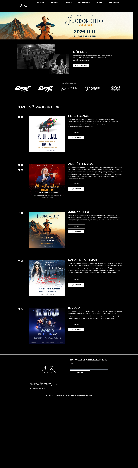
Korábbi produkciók (84, 2)
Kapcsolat (99, 2)
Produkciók (54, 2)
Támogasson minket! (114, 2)
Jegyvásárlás (68, 2)
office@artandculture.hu (37, 388)
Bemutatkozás (41, 2)
